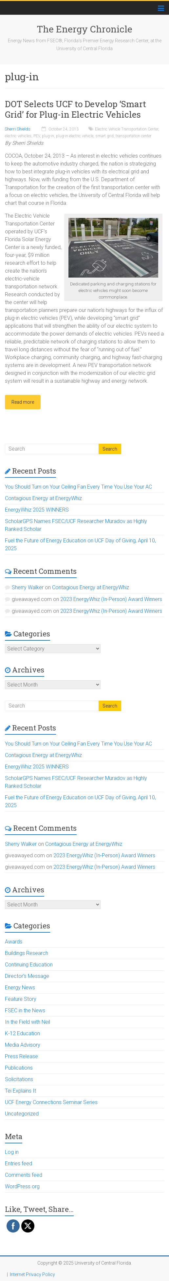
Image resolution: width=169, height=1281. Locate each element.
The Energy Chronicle (84, 29)
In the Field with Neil (27, 1022)
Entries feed (18, 1163)
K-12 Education (22, 1033)
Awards (13, 942)
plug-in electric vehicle (74, 136)
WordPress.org (22, 1186)
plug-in (48, 136)
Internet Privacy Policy (32, 1274)
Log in (12, 1152)
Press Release (21, 1056)
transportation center (133, 136)
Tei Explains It (20, 1091)
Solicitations (19, 1079)
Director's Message (27, 976)
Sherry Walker (28, 587)
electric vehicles (18, 136)
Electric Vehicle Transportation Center (126, 129)
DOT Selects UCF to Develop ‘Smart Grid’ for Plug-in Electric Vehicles (75, 109)
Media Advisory (22, 1045)
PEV (36, 136)
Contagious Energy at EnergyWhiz (43, 498)
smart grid (104, 136)
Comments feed (23, 1175)
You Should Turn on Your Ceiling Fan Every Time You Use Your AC (78, 487)
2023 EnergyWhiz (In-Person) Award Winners (111, 599)
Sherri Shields (17, 128)
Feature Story (20, 999)
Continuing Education (29, 964)
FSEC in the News (25, 1010)
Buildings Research (26, 953)
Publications (19, 1068)
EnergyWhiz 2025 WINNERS (37, 510)
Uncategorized (22, 1114)
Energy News (20, 987)
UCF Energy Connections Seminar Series (51, 1102)
